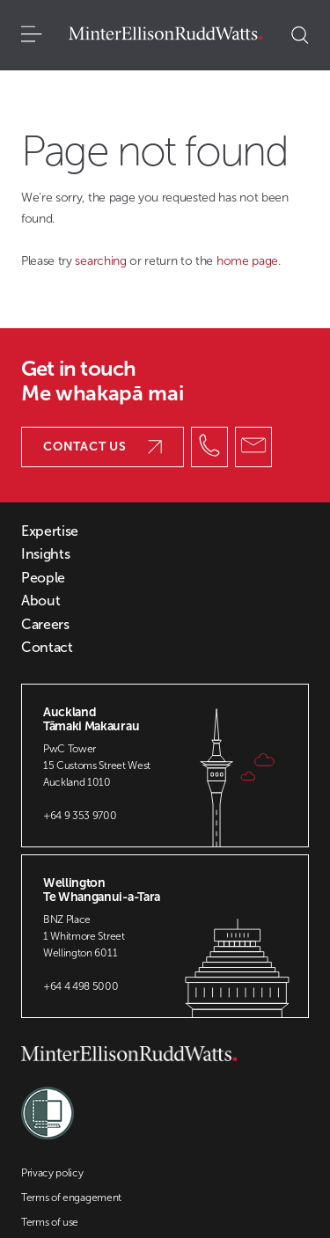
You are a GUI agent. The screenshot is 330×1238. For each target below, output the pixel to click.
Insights (45, 554)
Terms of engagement (71, 1197)
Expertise (49, 531)
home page (247, 260)
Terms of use (49, 1222)
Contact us (102, 446)
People (43, 578)
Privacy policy (52, 1173)
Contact (47, 648)
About (40, 601)
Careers (45, 625)
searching (102, 260)
